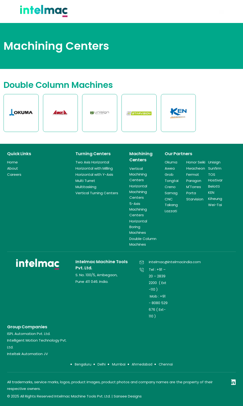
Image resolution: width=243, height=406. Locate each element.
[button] (221, 11)
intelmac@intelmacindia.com (175, 261)
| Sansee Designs (127, 396)
